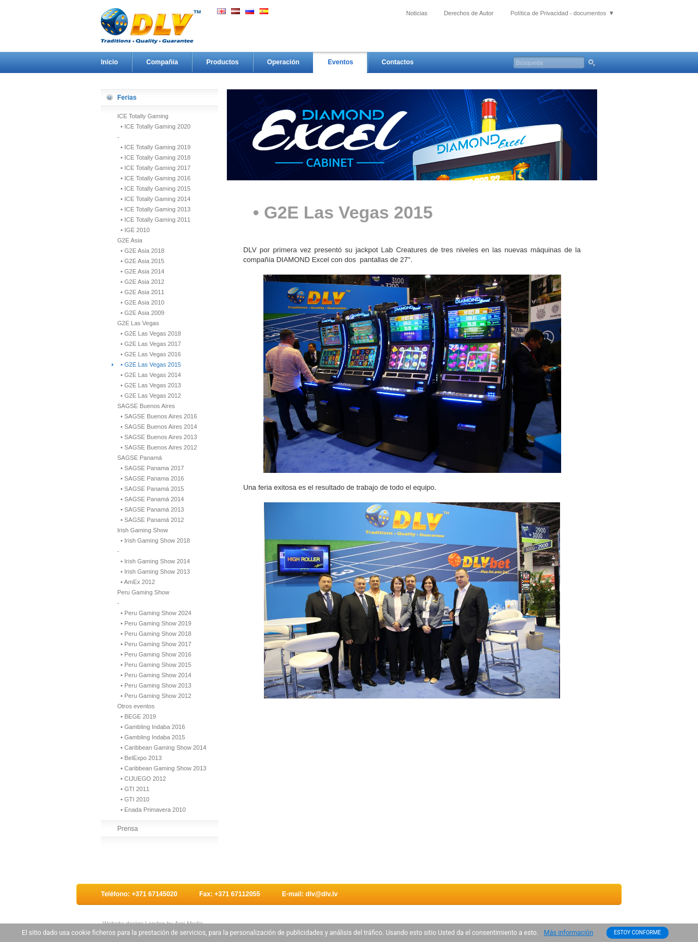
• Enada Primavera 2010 (151, 809)
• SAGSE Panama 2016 (150, 478)
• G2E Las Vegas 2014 (149, 375)
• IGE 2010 (133, 230)
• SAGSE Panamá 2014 (150, 499)
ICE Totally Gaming (143, 116)
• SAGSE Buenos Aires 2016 (157, 416)
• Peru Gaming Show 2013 (154, 685)
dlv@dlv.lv (321, 894)
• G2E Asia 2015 (140, 261)
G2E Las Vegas (138, 323)
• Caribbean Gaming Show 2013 (161, 768)
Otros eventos (135, 706)
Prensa (127, 828)
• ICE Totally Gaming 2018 (154, 157)
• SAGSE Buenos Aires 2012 (157, 447)
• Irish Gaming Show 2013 (153, 571)
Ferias (126, 97)
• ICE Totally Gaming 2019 (154, 147)
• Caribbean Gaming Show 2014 (161, 747)
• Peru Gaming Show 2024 (154, 613)
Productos (222, 62)
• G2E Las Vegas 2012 (149, 395)
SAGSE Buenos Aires (146, 406)
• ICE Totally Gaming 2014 (154, 199)
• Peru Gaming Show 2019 (154, 623)
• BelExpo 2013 (139, 758)
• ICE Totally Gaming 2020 (154, 126)
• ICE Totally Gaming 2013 (154, 209)
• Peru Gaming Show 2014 (154, 675)
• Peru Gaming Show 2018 (154, 633)
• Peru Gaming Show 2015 (154, 664)
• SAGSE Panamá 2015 (150, 488)
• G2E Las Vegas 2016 (149, 354)
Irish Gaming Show (142, 530)
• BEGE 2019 (136, 716)
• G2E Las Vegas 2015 (149, 364)
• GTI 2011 (133, 789)
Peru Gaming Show (143, 592)
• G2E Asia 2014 (140, 271)
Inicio (109, 62)
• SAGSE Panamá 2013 (150, 509)
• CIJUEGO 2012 (141, 778)
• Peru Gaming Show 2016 (154, 654)
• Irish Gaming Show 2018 (153, 540)
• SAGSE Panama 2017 (150, 468)
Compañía (162, 62)
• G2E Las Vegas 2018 (149, 333)
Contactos (398, 62)
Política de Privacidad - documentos (558, 13)
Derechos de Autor (469, 13)
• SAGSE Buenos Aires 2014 (157, 426)
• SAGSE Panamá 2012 (150, 519)
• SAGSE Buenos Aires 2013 (157, 437)
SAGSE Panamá (139, 457)
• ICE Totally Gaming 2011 (154, 219)
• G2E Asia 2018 (140, 250)
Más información (568, 933)
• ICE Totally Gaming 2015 (154, 188)
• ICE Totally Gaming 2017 (154, 168)
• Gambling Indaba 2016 (151, 727)
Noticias (417, 13)
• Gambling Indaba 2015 (151, 737)
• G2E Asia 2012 (140, 281)
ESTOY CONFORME (637, 932)
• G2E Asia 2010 (140, 302)
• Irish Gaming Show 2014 (153, 561)
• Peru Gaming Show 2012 (154, 695)
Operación (283, 62)
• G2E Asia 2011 (140, 292)
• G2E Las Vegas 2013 (149, 385)
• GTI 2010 (133, 799)
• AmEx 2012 (136, 582)
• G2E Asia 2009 (140, 312)
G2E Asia (129, 240)
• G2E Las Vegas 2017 (149, 344)
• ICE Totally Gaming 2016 (154, 178)
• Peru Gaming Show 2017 (154, 644)
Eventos (340, 62)
